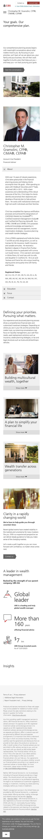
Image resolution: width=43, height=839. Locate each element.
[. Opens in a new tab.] (7, 5)
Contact (8, 297)
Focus (7, 293)
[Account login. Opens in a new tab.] (33, 3)
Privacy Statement (24, 824)
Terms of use (7, 695)
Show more (21, 388)
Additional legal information (14, 698)
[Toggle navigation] (21, 12)
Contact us (20, 3)
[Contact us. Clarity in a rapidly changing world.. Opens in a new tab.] (9, 556)
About (8, 169)
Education (9, 289)
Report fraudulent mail (12, 700)
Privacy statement (20, 695)
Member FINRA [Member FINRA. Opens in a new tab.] (12, 799)
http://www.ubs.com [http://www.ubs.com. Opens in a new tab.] (19, 715)
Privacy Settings (27, 700)
